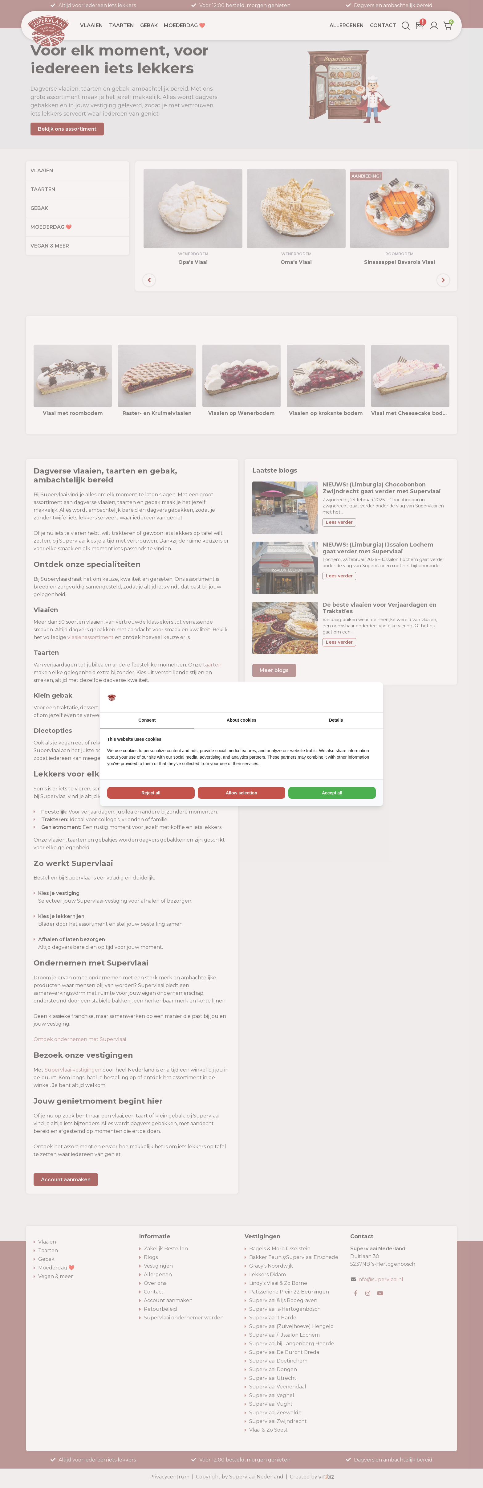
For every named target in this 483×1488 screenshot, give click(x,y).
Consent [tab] (147, 720)
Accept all (332, 792)
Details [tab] (336, 720)
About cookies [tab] (241, 720)
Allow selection (241, 792)
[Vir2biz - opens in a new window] (368, 697)
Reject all (150, 792)
